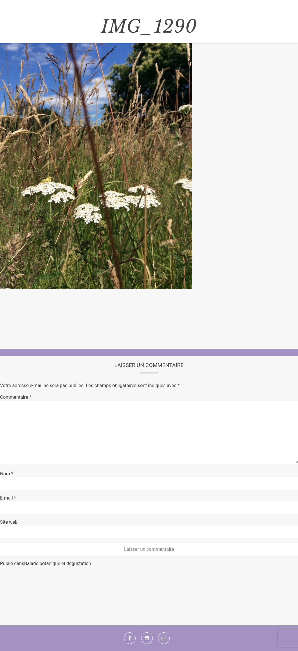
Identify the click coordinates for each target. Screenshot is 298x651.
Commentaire (15, 397)
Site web (9, 522)
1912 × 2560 (164, 352)
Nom (6, 474)
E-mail (8, 498)
